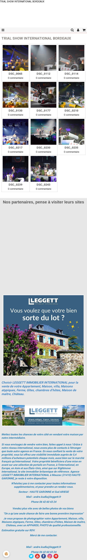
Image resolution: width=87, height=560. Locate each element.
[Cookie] (6, 554)
